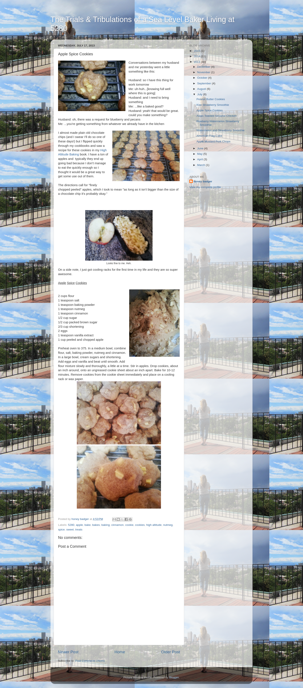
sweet (70, 529)
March (201, 165)
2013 (197, 62)
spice (61, 529)
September (204, 83)
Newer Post (68, 652)
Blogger (174, 677)
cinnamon (117, 524)
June (200, 148)
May (200, 153)
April (200, 159)
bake (87, 524)
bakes (96, 524)
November (204, 72)
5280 (71, 524)
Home (119, 652)
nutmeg (168, 524)
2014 (197, 56)
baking (105, 524)
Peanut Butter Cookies (211, 99)
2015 (197, 50)
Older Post (170, 652)
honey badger (203, 181)
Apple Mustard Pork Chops (213, 141)
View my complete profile (205, 187)
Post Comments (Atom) (90, 660)
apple (79, 524)
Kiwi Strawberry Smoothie (213, 104)
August (202, 88)
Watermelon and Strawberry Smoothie (221, 130)
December (204, 66)
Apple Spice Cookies (210, 110)
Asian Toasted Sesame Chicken (217, 115)
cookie (129, 524)
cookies (140, 524)
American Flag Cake (209, 135)
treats (78, 529)
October (202, 77)
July (200, 94)
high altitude (154, 524)
